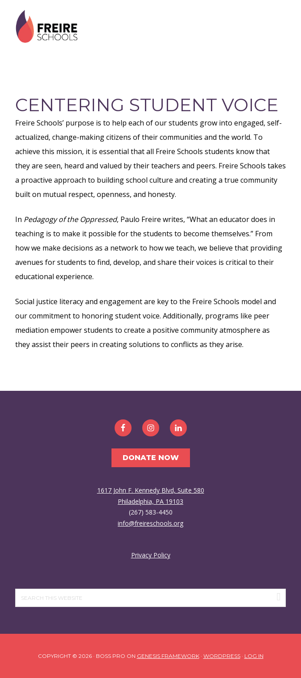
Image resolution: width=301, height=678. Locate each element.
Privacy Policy (150, 555)
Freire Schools (46, 27)
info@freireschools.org (150, 523)
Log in (254, 656)
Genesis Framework (168, 656)
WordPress (221, 656)
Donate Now (151, 457)
